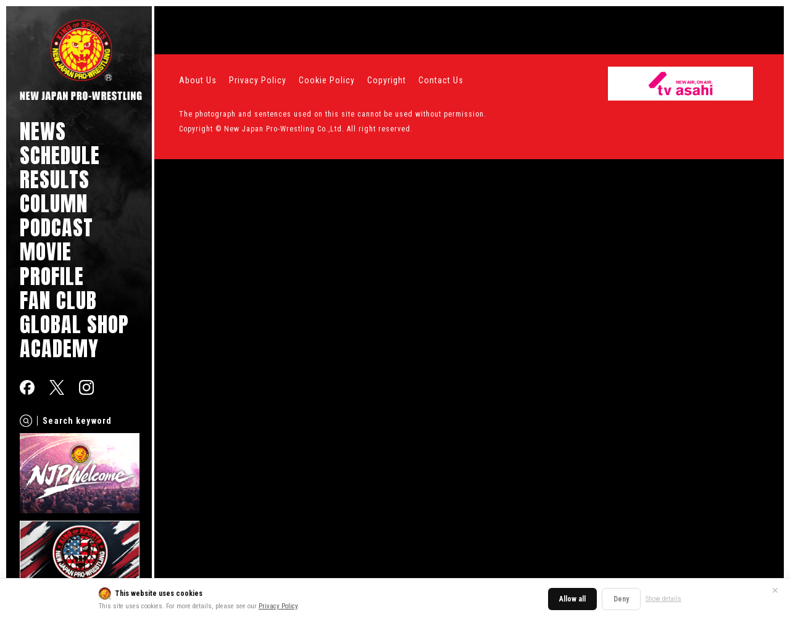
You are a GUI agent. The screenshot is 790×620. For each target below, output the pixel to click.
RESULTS (54, 179)
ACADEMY (59, 348)
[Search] (26, 421)
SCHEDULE (60, 155)
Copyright (386, 80)
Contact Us (441, 80)
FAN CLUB (58, 300)
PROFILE (52, 276)
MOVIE (46, 251)
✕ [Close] (775, 590)
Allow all (572, 599)
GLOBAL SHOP (74, 324)
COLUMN (54, 203)
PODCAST (56, 227)
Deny (621, 599)
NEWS (43, 131)
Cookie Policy (327, 80)
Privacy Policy (278, 606)
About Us (198, 80)
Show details (663, 599)
